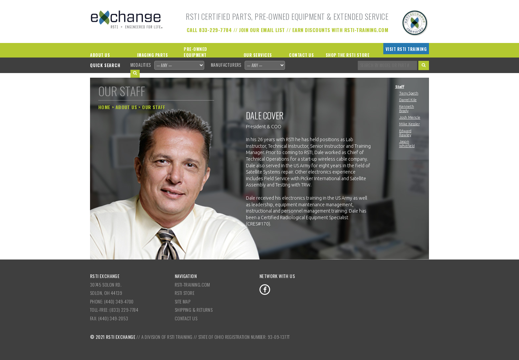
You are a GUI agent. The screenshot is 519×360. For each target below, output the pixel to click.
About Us (100, 55)
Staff (399, 87)
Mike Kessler (409, 124)
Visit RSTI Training (406, 49)
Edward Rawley (405, 133)
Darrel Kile (408, 100)
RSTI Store (184, 292)
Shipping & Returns (193, 309)
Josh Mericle (409, 117)
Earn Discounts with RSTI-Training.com (340, 29)
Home (104, 106)
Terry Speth (408, 93)
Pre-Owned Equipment (195, 52)
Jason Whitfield (407, 143)
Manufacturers (226, 65)
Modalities (140, 65)
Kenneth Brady (406, 108)
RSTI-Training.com (192, 284)
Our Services (258, 55)
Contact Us (301, 55)
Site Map (182, 301)
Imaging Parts (152, 55)
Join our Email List (262, 29)
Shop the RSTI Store (348, 55)
